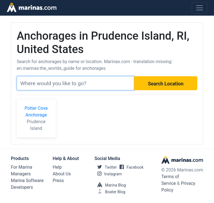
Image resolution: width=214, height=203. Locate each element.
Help (57, 167)
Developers (22, 187)
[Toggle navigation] (199, 7)
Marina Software (27, 180)
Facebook (130, 167)
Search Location (166, 84)
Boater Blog (109, 192)
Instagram (108, 174)
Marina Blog (110, 185)
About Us (62, 173)
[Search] (75, 83)
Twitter (105, 167)
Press (58, 180)
